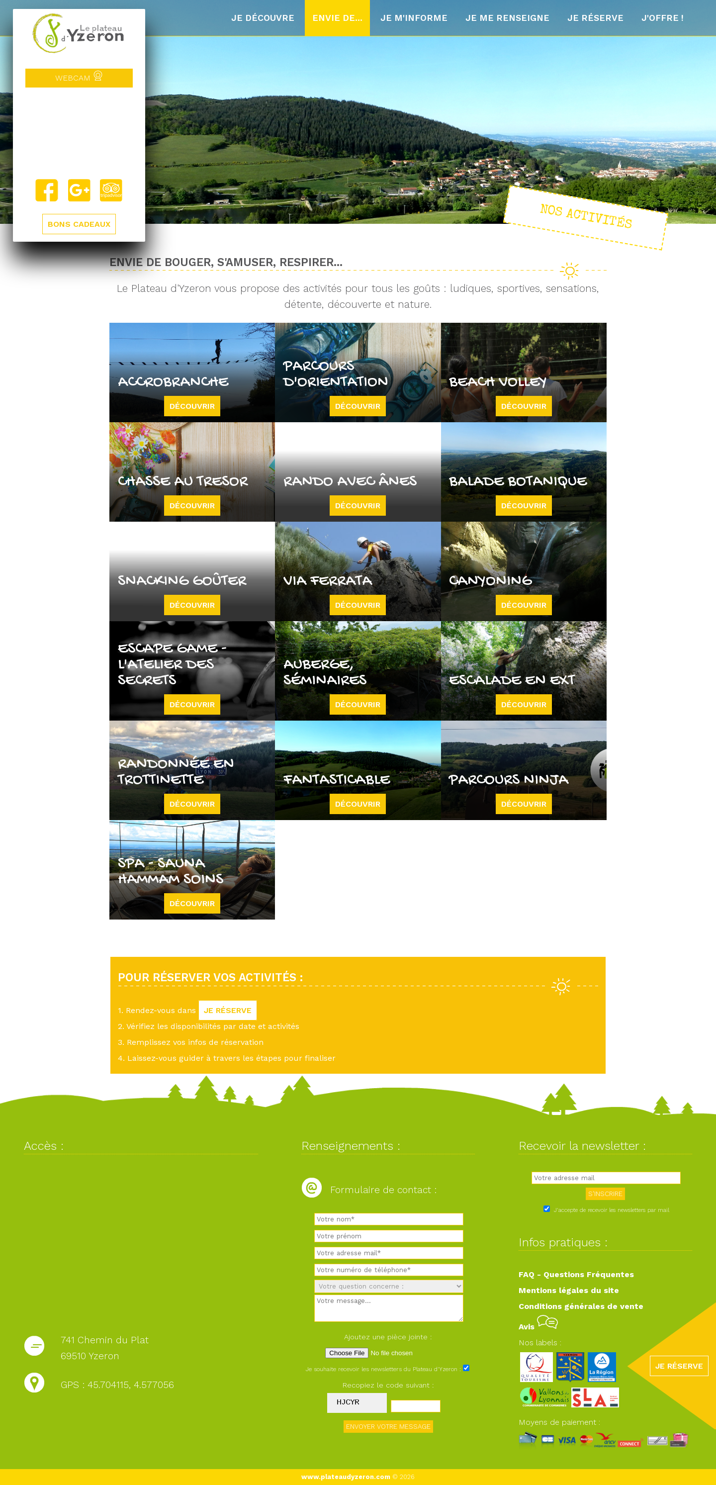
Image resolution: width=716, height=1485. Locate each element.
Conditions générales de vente (581, 1306)
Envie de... (337, 18)
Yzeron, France (79, 132)
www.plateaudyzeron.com (345, 1477)
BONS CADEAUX (79, 224)
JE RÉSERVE (228, 1010)
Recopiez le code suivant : (388, 1385)
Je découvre (262, 18)
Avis (538, 1326)
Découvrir (192, 406)
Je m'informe (414, 18)
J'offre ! (662, 18)
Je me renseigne (507, 18)
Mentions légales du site (569, 1290)
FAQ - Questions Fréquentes (576, 1274)
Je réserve (595, 18)
